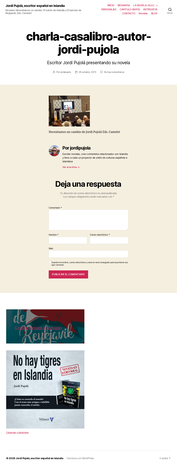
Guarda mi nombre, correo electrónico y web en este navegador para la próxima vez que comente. (89, 263)
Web (51, 248)
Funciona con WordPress (80, 458)
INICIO (111, 5)
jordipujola (65, 72)
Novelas (143, 13)
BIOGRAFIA (124, 5)
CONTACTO (128, 13)
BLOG (154, 13)
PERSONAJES (108, 9)
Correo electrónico (100, 235)
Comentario (55, 208)
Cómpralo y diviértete (17, 432)
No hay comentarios (114, 72)
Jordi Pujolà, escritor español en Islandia (35, 5)
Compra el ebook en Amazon (38, 328)
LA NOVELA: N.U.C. (144, 5)
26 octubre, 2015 (87, 72)
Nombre (53, 235)
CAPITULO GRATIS (130, 9)
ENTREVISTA (150, 9)
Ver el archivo (71, 167)
